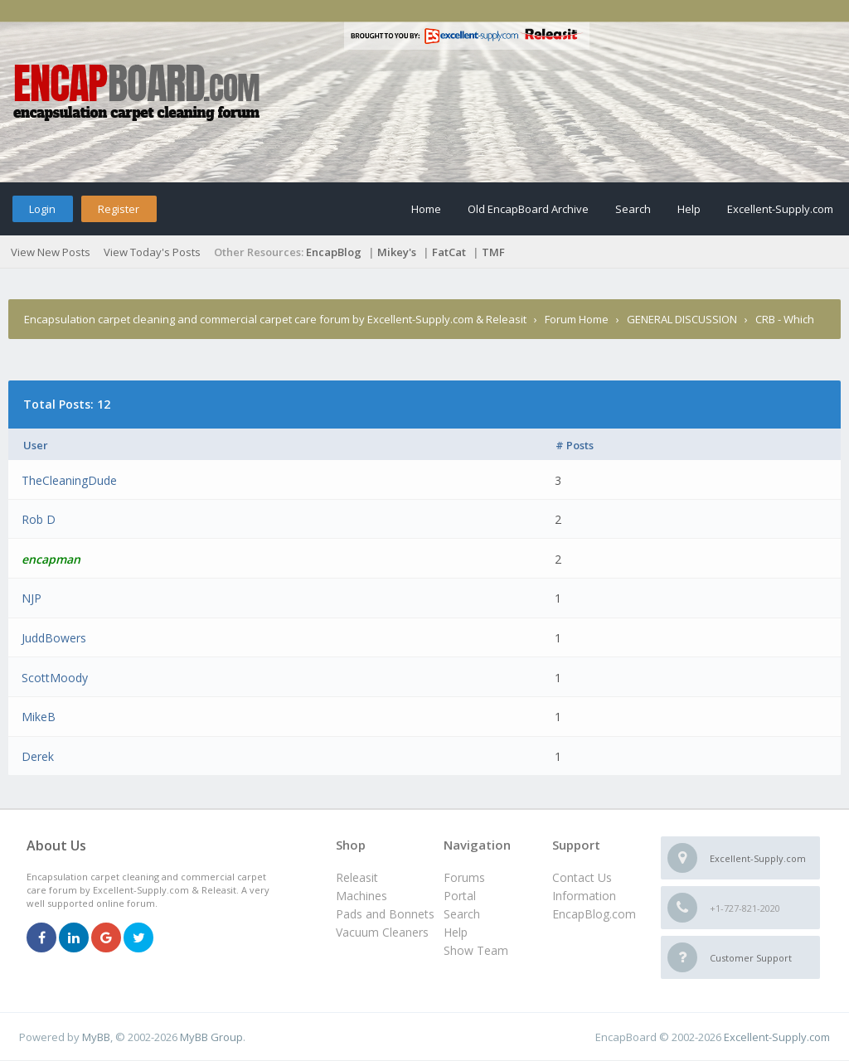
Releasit (357, 877)
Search (633, 208)
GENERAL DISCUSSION (682, 319)
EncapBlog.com (594, 914)
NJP (31, 598)
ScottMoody (55, 678)
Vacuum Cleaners (382, 932)
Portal (460, 896)
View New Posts (50, 252)
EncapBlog (333, 252)
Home (426, 208)
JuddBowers (54, 638)
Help (689, 208)
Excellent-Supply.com (780, 208)
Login (42, 208)
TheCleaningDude (69, 480)
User (35, 445)
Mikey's (396, 252)
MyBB (96, 1037)
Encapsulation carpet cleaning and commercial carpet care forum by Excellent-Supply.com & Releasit (275, 319)
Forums (464, 877)
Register (118, 208)
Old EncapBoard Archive (528, 208)
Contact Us (582, 877)
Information (584, 896)
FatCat (449, 252)
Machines (361, 896)
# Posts (574, 445)
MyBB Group (211, 1037)
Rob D (39, 519)
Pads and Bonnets (385, 914)
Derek (38, 756)
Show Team (476, 950)
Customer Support (751, 958)
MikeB (39, 716)
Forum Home (577, 319)
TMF (493, 252)
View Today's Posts (152, 252)
